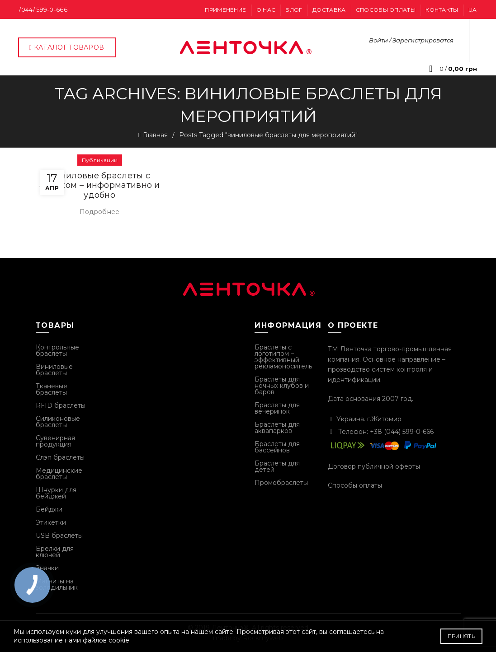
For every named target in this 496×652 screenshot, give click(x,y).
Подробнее (100, 212)
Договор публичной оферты (374, 466)
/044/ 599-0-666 (43, 9)
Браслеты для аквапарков (277, 427)
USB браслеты (59, 535)
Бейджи (49, 509)
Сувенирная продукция (55, 441)
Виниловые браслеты (54, 370)
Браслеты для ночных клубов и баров (282, 385)
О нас (266, 9)
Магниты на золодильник (57, 584)
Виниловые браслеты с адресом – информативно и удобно (99, 185)
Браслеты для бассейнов (277, 447)
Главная (155, 135)
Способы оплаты (386, 9)
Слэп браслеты (60, 457)
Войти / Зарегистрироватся (411, 40)
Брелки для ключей (55, 552)
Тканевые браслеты (51, 389)
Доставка (328, 9)
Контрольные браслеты (57, 350)
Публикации (100, 160)
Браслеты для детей (277, 466)
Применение (225, 9)
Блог (293, 9)
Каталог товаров (66, 47)
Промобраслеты (281, 483)
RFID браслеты (60, 405)
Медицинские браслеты (59, 473)
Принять (461, 636)
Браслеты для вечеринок (277, 408)
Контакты (441, 9)
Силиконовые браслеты (58, 421)
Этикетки (51, 522)
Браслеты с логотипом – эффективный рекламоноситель (283, 356)
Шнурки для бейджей (56, 493)
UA (472, 9)
